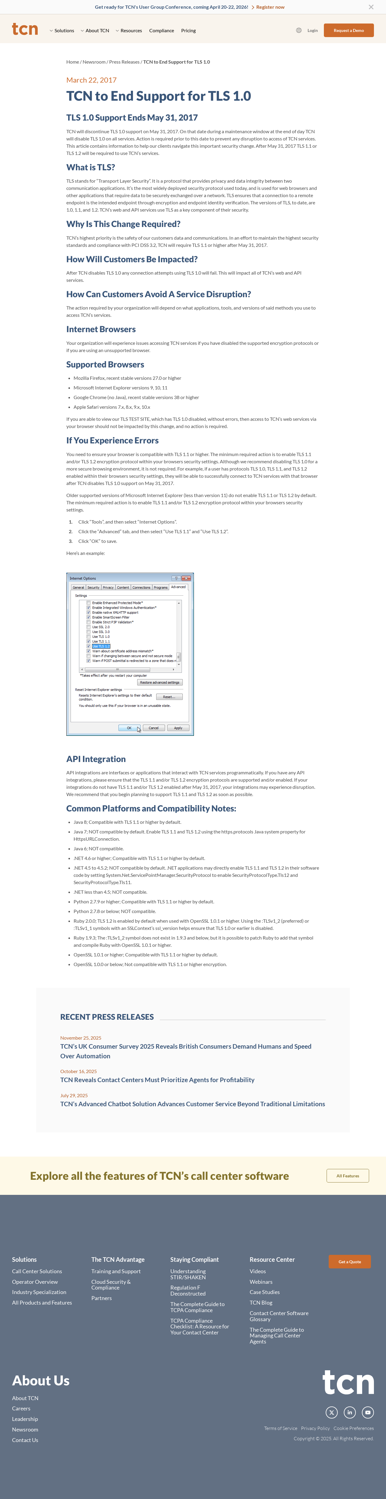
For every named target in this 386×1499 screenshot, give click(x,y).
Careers (21, 1408)
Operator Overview (35, 1281)
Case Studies (265, 1292)
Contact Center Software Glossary (279, 1316)
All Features (348, 1175)
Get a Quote (350, 1261)
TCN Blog (261, 1302)
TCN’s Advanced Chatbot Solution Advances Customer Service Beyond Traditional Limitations (192, 1103)
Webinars (261, 1281)
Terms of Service (280, 1428)
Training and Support (116, 1271)
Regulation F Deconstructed (188, 1290)
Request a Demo (349, 30)
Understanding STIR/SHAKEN (188, 1274)
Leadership (25, 1419)
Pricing (188, 30)
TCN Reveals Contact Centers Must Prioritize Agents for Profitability (157, 1079)
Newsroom (94, 62)
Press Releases (124, 62)
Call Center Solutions (37, 1271)
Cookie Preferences (354, 1428)
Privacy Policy (315, 1428)
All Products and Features (42, 1302)
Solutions (62, 30)
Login (313, 30)
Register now (270, 7)
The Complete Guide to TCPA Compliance (197, 1307)
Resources (129, 30)
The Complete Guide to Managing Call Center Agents (277, 1335)
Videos (258, 1271)
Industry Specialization (39, 1292)
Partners (101, 1298)
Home (72, 62)
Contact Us (25, 1440)
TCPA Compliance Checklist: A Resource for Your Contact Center (199, 1326)
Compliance (161, 30)
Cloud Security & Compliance (111, 1284)
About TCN (95, 30)
